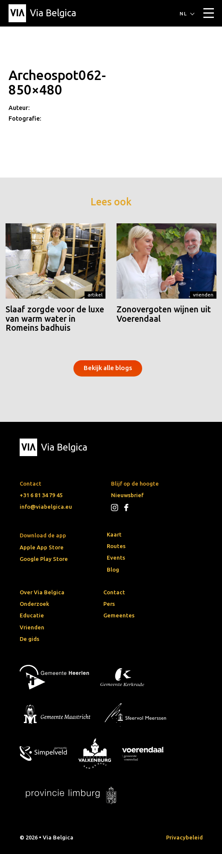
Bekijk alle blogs (108, 367)
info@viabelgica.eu (46, 507)
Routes (116, 546)
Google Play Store (44, 559)
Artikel (95, 294)
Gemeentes (118, 615)
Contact (114, 592)
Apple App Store (42, 547)
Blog (113, 569)
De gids (29, 639)
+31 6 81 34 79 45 (41, 495)
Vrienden (203, 294)
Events (116, 557)
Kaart (114, 534)
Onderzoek (34, 604)
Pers (109, 604)
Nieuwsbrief (127, 495)
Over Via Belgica (42, 592)
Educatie (32, 615)
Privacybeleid (184, 837)
